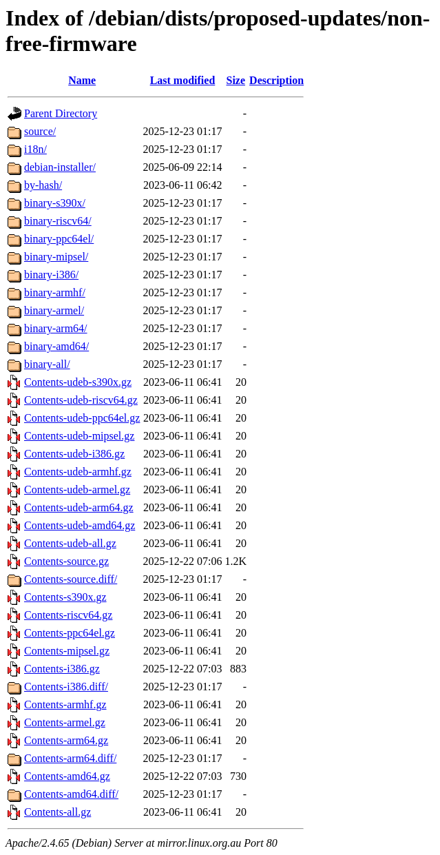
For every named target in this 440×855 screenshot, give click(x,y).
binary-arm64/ (55, 328)
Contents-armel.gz (64, 722)
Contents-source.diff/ (70, 579)
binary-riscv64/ (58, 221)
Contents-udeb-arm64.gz (79, 507)
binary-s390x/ (54, 203)
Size (236, 80)
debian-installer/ (60, 167)
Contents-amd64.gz (67, 776)
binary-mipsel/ (56, 256)
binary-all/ (47, 364)
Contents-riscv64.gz (68, 615)
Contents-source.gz (66, 561)
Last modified (183, 80)
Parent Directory (60, 113)
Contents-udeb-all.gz (70, 543)
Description (276, 80)
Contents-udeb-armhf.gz (78, 471)
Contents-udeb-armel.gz (77, 489)
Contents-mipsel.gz (66, 651)
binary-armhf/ (54, 292)
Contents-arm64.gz (66, 740)
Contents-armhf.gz (65, 704)
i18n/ (35, 149)
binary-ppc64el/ (59, 239)
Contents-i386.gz (62, 668)
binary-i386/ (51, 274)
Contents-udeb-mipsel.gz (79, 436)
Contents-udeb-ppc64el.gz (82, 418)
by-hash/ (43, 185)
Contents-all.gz (57, 812)
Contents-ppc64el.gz (69, 633)
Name (82, 80)
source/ (40, 131)
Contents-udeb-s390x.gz (78, 382)
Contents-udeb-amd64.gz (79, 525)
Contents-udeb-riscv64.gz (81, 400)
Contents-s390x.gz (65, 597)
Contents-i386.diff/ (66, 686)
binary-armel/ (54, 310)
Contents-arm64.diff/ (70, 758)
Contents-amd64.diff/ (71, 794)
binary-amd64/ (56, 346)
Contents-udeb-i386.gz (74, 454)
